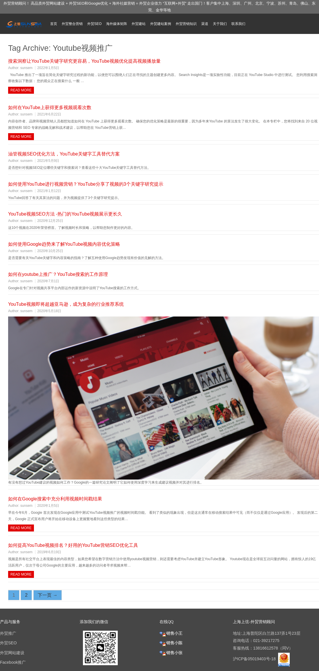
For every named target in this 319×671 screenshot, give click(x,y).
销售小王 (171, 633)
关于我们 (220, 24)
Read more (21, 90)
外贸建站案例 (160, 24)
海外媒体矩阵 (116, 24)
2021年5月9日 (48, 161)
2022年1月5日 (48, 68)
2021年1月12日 (49, 191)
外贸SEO (94, 24)
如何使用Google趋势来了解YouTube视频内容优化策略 (64, 244)
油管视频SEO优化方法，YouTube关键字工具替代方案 (64, 153)
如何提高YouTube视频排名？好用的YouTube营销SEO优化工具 (73, 545)
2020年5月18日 (49, 311)
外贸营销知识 (186, 24)
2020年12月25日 (50, 221)
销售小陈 (171, 643)
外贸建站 (139, 24)
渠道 (204, 24)
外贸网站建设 (12, 652)
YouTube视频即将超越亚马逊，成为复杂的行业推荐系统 (66, 304)
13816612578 (265, 648)
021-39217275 (266, 640)
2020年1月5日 (48, 506)
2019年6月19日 (49, 552)
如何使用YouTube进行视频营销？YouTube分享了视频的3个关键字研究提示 (85, 184)
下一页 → (47, 595)
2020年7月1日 (48, 281)
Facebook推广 (13, 662)
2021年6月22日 (49, 114)
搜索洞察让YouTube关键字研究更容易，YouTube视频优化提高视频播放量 (84, 61)
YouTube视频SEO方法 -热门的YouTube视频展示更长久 (65, 213)
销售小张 (171, 652)
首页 (53, 24)
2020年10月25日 (50, 251)
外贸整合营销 (72, 24)
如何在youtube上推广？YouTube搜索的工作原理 (58, 274)
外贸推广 (8, 633)
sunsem (26, 68)
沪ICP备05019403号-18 (255, 658)
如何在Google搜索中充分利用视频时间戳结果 (55, 498)
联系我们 (238, 24)
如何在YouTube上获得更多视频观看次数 (49, 107)
